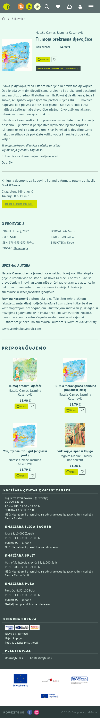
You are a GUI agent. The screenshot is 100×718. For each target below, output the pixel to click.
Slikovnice (18, 19)
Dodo (70, 242)
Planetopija (21, 248)
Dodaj (43, 59)
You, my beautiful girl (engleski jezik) (25, 453)
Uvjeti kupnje (13, 638)
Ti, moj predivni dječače (25, 386)
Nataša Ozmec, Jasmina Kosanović (59, 32)
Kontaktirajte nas (41, 658)
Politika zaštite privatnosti (21, 642)
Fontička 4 (11, 590)
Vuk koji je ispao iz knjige (75, 451)
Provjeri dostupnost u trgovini (58, 68)
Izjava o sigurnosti (16, 633)
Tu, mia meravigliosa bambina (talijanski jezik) (75, 388)
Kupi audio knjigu (19, 204)
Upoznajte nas (14, 658)
